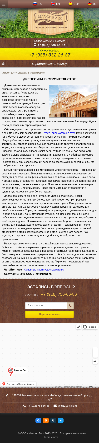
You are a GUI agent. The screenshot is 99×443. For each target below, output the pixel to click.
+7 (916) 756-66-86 (51, 45)
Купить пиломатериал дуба (59, 133)
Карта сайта (51, 437)
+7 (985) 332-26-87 (49, 54)
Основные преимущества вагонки (44, 269)
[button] (38, 420)
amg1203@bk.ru (67, 405)
